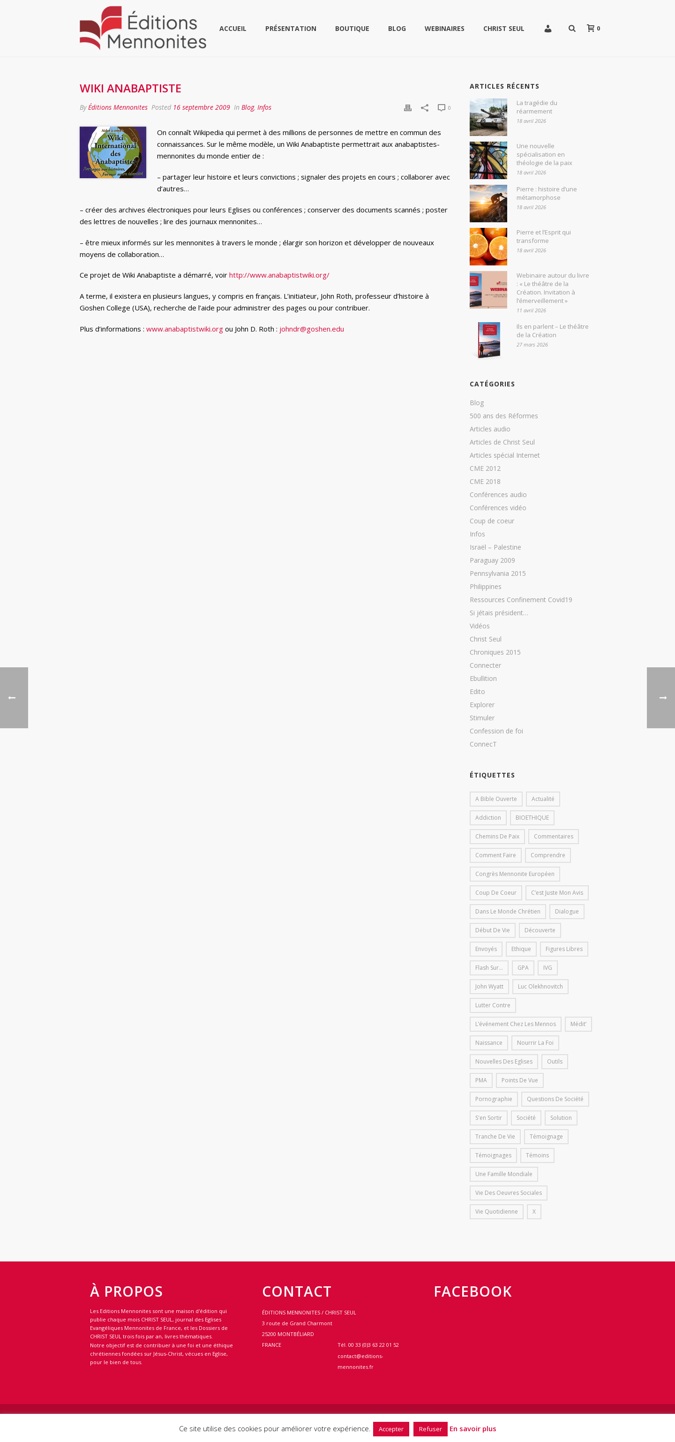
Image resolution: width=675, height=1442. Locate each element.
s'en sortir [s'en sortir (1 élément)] (488, 1118)
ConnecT (483, 744)
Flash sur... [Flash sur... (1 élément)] (489, 968)
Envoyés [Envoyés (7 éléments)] (486, 949)
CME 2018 (485, 481)
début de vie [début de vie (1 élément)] (492, 930)
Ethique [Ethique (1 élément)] (521, 949)
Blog (397, 28)
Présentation (290, 28)
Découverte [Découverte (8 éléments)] (540, 930)
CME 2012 (485, 468)
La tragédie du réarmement (537, 106)
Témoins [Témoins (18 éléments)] (537, 1155)
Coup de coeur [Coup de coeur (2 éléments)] (496, 893)
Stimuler (482, 718)
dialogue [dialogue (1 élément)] (567, 911)
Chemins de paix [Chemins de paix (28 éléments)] (497, 836)
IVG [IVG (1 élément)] (547, 968)
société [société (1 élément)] (526, 1118)
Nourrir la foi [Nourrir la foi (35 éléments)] (535, 1043)
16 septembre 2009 (201, 107)
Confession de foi (496, 731)
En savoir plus (473, 1428)
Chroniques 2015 (495, 652)
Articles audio (490, 429)
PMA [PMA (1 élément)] (481, 1080)
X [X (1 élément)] (534, 1212)
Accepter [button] (391, 1429)
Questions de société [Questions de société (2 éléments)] (555, 1099)
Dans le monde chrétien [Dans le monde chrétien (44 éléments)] (507, 911)
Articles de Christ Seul (502, 442)
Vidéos (480, 626)
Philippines (486, 586)
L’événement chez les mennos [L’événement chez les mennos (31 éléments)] (515, 1024)
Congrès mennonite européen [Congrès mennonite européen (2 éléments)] (515, 874)
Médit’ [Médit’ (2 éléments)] (578, 1024)
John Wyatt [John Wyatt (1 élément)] (489, 986)
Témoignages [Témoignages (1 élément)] (493, 1155)
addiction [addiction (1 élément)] (488, 818)
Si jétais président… (499, 613)
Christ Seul (504, 28)
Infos (264, 107)
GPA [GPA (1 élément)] (523, 968)
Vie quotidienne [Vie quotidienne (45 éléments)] (496, 1212)
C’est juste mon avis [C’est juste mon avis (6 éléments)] (557, 893)
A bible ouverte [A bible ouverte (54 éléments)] (496, 799)
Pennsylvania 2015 (498, 573)
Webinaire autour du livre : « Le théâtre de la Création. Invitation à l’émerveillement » (553, 288)
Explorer (482, 705)
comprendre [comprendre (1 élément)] (548, 855)
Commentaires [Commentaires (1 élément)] (553, 836)
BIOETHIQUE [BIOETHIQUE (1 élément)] (532, 818)
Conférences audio (498, 495)
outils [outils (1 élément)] (554, 1061)
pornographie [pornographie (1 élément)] (493, 1099)
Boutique (352, 28)
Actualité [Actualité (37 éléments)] (543, 799)
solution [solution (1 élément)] (561, 1118)
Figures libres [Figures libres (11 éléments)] (564, 949)
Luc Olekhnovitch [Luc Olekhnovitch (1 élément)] (540, 986)
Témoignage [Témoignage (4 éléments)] (546, 1136)
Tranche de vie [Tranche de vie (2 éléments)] (495, 1136)
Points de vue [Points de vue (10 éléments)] (520, 1080)
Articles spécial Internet (505, 455)
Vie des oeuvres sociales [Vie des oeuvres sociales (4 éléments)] (508, 1193)
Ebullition (483, 678)
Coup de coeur (492, 521)
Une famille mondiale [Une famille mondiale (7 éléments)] (503, 1174)
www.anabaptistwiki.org (184, 328)
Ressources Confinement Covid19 (521, 600)
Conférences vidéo (498, 508)
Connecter (485, 665)
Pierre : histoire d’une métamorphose (547, 193)
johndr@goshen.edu (311, 328)
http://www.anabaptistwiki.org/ (279, 274)
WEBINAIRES (445, 28)
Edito (477, 691)
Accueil (233, 28)
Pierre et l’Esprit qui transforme (544, 236)
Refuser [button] (430, 1429)
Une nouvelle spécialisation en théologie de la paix (544, 154)
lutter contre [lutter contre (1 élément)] (492, 1005)
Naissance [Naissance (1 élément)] (488, 1043)
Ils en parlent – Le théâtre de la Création (553, 330)
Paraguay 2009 (492, 560)
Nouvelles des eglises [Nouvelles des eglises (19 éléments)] (503, 1061)
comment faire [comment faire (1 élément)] (495, 855)
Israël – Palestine (495, 547)
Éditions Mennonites (118, 107)
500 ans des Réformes (504, 416)
